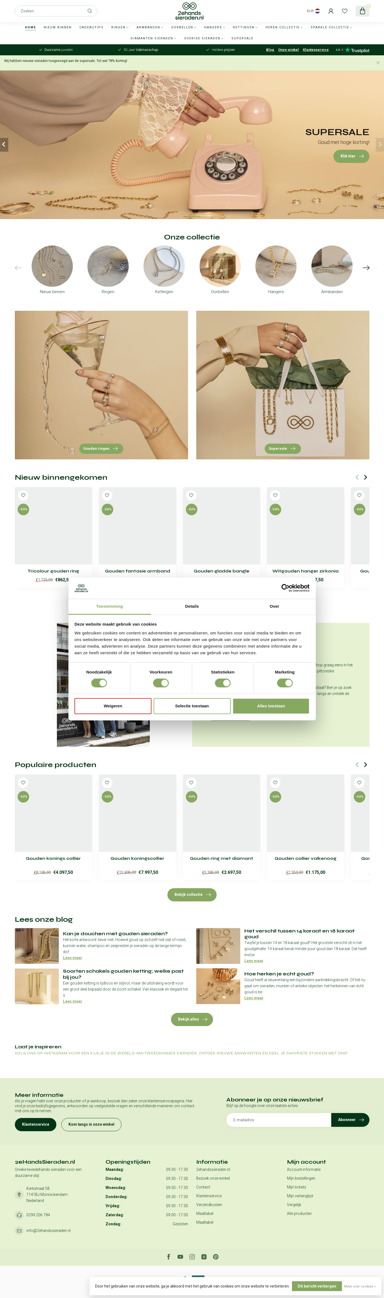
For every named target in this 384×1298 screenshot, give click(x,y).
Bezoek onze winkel (213, 1178)
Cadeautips (91, 27)
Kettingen (244, 27)
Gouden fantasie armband (137, 571)
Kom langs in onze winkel (91, 1124)
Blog (270, 50)
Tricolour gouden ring (53, 571)
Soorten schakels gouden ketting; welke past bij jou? (123, 974)
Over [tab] (274, 606)
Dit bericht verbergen (317, 1286)
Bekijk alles (192, 1019)
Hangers (213, 27)
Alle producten (299, 1213)
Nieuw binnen (58, 27)
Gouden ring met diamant (221, 858)
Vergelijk (294, 1204)
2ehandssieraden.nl (213, 1169)
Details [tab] (192, 606)
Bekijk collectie (193, 895)
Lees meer (72, 958)
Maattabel (204, 1213)
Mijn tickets (296, 1187)
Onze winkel (288, 50)
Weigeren (113, 705)
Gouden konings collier (53, 858)
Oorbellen (182, 27)
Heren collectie (283, 27)
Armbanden (148, 27)
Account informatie (304, 1169)
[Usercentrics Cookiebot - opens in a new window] (285, 588)
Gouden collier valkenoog (305, 858)
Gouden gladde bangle (221, 571)
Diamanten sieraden (152, 38)
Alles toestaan (271, 705)
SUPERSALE (242, 38)
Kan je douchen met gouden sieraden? (115, 934)
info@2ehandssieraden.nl (48, 1230)
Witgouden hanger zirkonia (305, 571)
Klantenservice (316, 50)
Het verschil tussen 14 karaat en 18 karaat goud (299, 934)
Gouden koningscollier (137, 858)
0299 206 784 (38, 1215)
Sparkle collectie (330, 27)
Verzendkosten (209, 1204)
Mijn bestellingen (301, 1178)
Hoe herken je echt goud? (279, 974)
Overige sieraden (202, 38)
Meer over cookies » (360, 1286)
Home (30, 27)
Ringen (118, 27)
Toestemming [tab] (109, 606)
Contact (203, 1187)
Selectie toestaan (192, 705)
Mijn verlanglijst (300, 1196)
